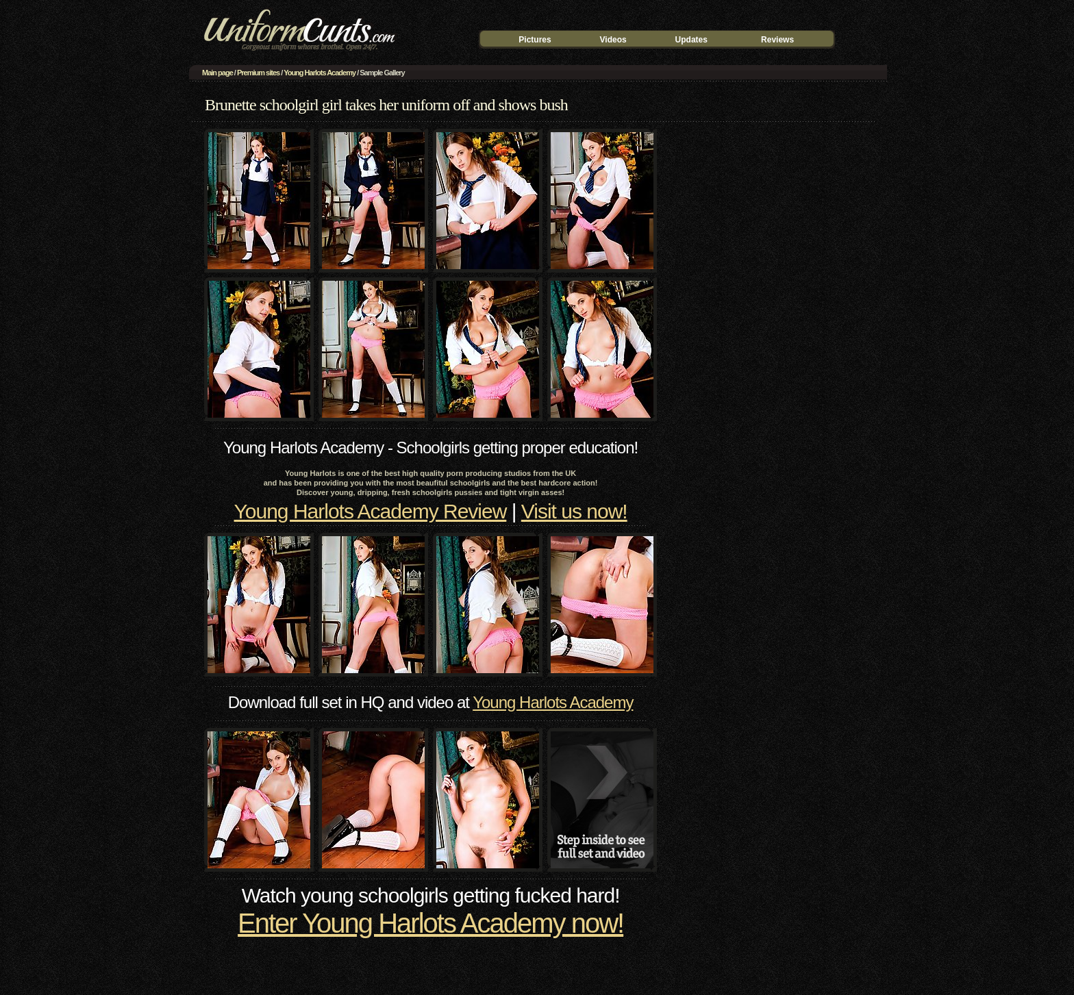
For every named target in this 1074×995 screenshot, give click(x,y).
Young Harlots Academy (319, 72)
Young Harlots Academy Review (370, 511)
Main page (217, 72)
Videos (613, 40)
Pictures (535, 40)
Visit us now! (574, 511)
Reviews (777, 40)
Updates (691, 40)
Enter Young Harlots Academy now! (430, 923)
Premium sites (258, 72)
